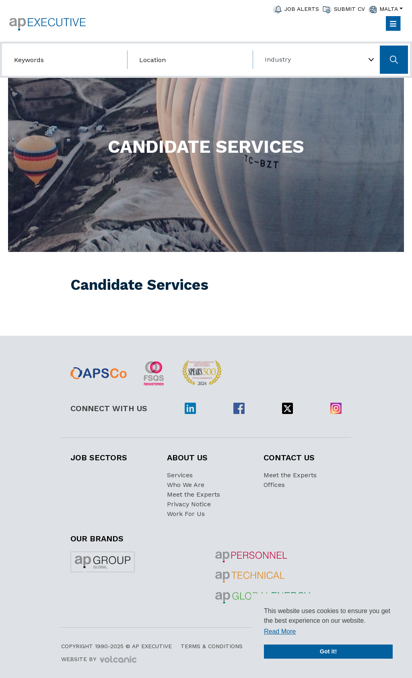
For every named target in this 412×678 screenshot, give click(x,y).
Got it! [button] (328, 651)
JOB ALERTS (301, 9)
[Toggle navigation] (393, 23)
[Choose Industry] (315, 60)
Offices (274, 485)
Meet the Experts (193, 494)
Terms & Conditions (212, 646)
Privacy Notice (189, 504)
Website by (98, 659)
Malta (388, 9)
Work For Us (186, 514)
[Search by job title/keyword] (64, 60)
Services (180, 475)
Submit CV (349, 9)
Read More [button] (280, 631)
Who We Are (185, 485)
